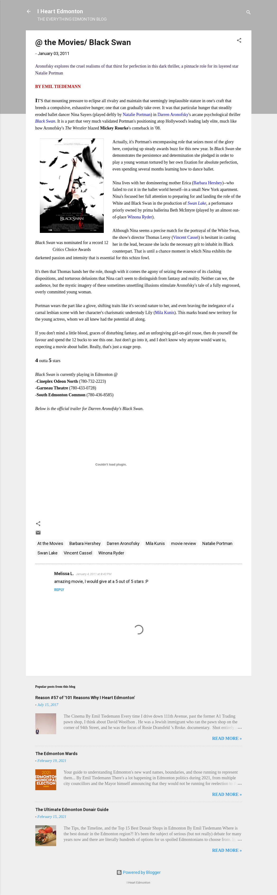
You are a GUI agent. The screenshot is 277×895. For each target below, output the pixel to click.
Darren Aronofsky (123, 543)
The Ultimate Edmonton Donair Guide (72, 809)
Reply (59, 590)
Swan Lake (47, 552)
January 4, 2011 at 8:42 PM (93, 574)
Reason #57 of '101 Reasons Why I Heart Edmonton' (85, 697)
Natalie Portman (217, 543)
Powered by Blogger (138, 872)
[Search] (248, 13)
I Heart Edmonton (60, 11)
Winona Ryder (111, 552)
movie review (183, 543)
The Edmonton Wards (56, 753)
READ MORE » (227, 738)
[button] (239, 41)
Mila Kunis (155, 543)
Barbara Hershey (85, 543)
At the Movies (50, 543)
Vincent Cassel (78, 552)
